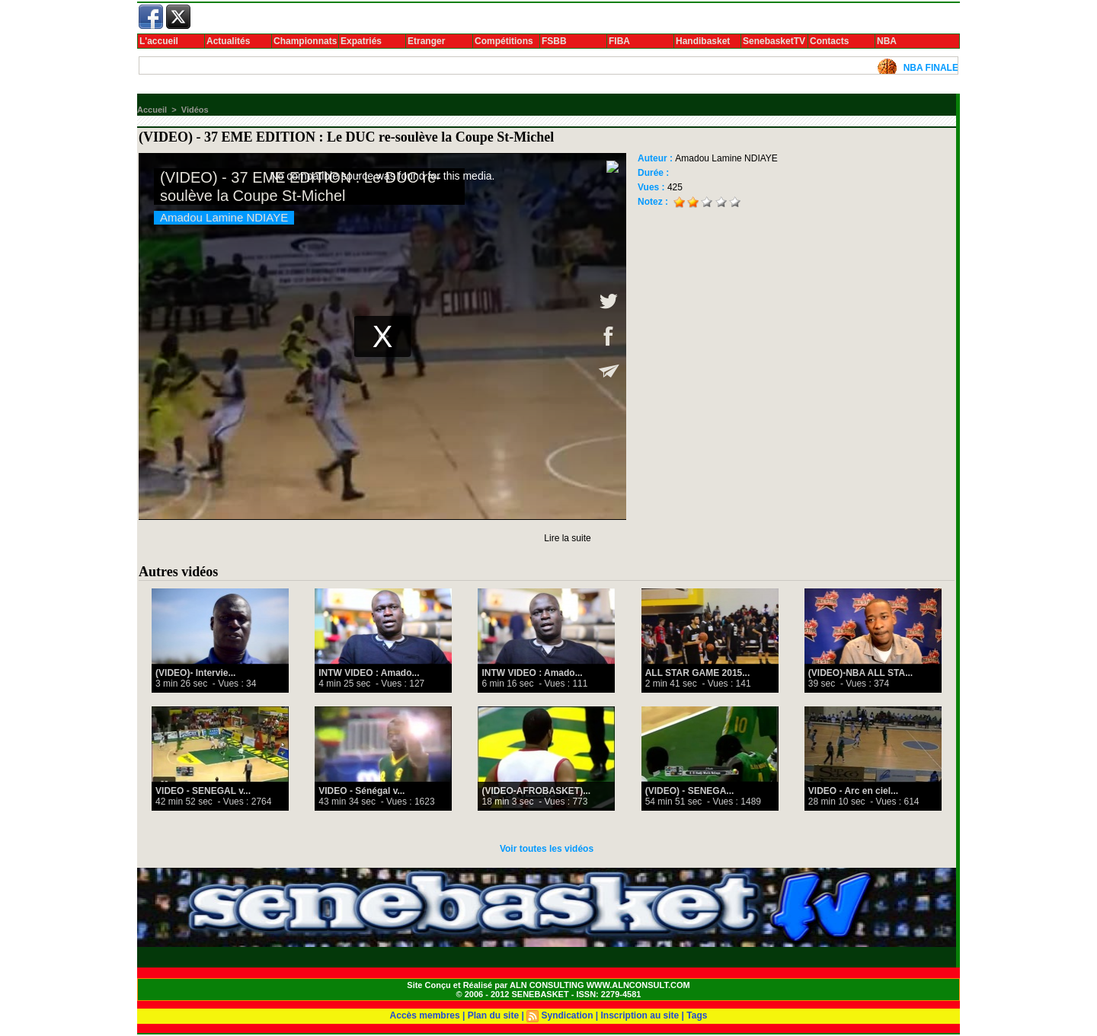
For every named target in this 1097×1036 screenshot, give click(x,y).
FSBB (554, 41)
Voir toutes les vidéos (546, 848)
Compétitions (504, 41)
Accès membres (425, 1015)
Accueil (152, 109)
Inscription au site (640, 1015)
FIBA (619, 41)
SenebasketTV (774, 41)
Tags (696, 1015)
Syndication (567, 1015)
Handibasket (703, 41)
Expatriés (361, 41)
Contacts (829, 41)
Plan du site (493, 1015)
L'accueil (158, 41)
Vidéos (195, 109)
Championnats (305, 41)
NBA (887, 41)
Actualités (228, 41)
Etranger (426, 41)
